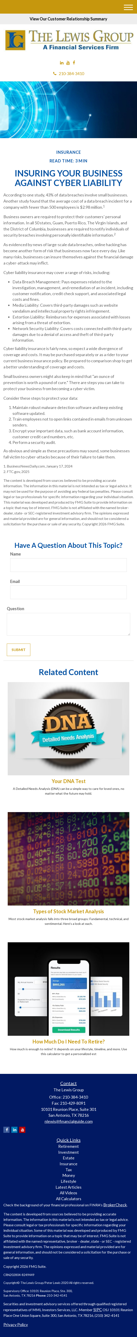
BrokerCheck (115, 1204)
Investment (68, 1152)
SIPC (97, 1309)
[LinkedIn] (61, 63)
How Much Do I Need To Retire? (68, 1041)
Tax (68, 1169)
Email (15, 581)
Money (68, 1175)
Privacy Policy (15, 1324)
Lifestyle (68, 1181)
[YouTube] (68, 63)
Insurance (68, 1163)
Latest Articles (68, 1187)
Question (15, 608)
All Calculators (68, 1198)
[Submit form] (18, 650)
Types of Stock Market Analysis (68, 911)
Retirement (68, 1146)
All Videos (68, 1192)
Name (15, 553)
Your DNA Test (69, 781)
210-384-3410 (68, 73)
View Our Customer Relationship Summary (68, 18)
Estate (69, 1157)
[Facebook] (74, 63)
